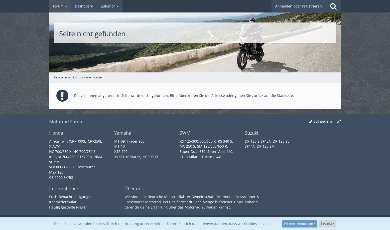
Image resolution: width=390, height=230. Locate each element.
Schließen (327, 224)
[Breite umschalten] (339, 121)
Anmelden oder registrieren (298, 6)
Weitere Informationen (299, 224)
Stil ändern (323, 121)
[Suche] (333, 6)
